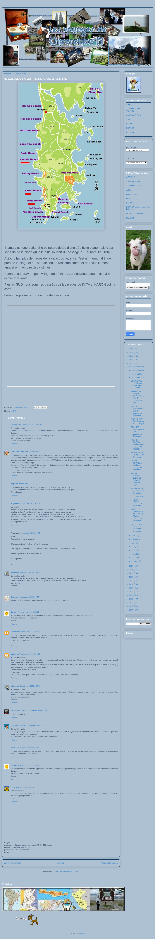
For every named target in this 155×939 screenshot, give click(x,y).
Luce (13, 787)
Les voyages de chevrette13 (38, 15)
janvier (134, 561)
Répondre (14, 444)
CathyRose (15, 632)
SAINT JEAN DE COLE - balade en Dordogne (136, 527)
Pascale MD (15, 425)
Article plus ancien (109, 863)
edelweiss (15, 572)
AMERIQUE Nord (133, 181)
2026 (131, 349)
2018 (131, 577)
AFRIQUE (130, 104)
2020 (131, 569)
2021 (131, 566)
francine (14, 748)
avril (133, 550)
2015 (131, 588)
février (134, 558)
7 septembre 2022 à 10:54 (30, 503)
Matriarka (15, 654)
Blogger (82, 934)
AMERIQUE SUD (133, 115)
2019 (131, 573)
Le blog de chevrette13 (135, 213)
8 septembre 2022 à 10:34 (37, 711)
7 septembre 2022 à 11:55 (30, 572)
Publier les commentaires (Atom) (66, 872)
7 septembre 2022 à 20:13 (31, 632)
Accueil (60, 863)
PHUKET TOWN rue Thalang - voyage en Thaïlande (136, 465)
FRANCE (130, 128)
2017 (131, 581)
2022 (131, 363)
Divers (129, 198)
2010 (131, 606)
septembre (136, 378)
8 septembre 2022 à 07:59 (30, 686)
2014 (131, 592)
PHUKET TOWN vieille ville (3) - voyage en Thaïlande (137, 431)
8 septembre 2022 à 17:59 (37, 726)
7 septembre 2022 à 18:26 (28, 612)
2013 (131, 595)
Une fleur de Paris (18, 726)
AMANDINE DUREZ (19, 711)
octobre (134, 374)
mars (133, 554)
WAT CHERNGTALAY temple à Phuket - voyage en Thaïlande (137, 515)
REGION (130, 132)
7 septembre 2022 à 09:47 (29, 484)
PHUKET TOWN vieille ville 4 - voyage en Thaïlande (137, 410)
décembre (135, 367)
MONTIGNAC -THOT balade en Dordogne (137, 421)
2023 (131, 360)
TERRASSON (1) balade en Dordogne (137, 490)
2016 (131, 584)
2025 (131, 352)
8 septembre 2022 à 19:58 (28, 765)
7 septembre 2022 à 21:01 (29, 654)
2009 (131, 610)
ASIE (14, 411)
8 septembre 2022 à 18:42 (28, 748)
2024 (131, 356)
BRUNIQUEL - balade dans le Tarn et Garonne (137, 384)
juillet (133, 539)
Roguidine (15, 503)
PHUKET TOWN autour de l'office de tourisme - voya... (136, 479)
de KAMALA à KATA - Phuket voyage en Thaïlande (137, 501)
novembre (135, 370)
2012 (131, 599)
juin (133, 543)
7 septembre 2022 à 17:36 (28, 597)
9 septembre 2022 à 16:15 (26, 787)
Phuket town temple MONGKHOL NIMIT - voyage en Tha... (137, 397)
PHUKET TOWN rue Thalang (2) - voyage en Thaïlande (137, 444)
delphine (14, 484)
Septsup (14, 597)
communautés (132, 194)
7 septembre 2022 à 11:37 (30, 533)
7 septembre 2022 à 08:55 (30, 452)
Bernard (14, 612)
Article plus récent (12, 863)
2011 (131, 603)
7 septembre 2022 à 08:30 (31, 425)
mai (133, 546)
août (133, 535)
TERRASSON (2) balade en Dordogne (137, 454)
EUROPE (130, 124)
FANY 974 (15, 452)
